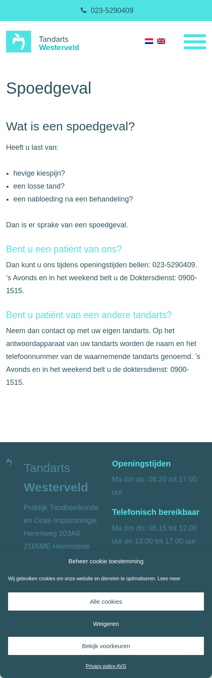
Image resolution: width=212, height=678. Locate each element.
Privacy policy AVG (106, 666)
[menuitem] (149, 40)
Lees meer (169, 578)
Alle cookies (106, 601)
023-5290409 (105, 10)
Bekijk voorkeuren (106, 645)
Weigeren (106, 623)
